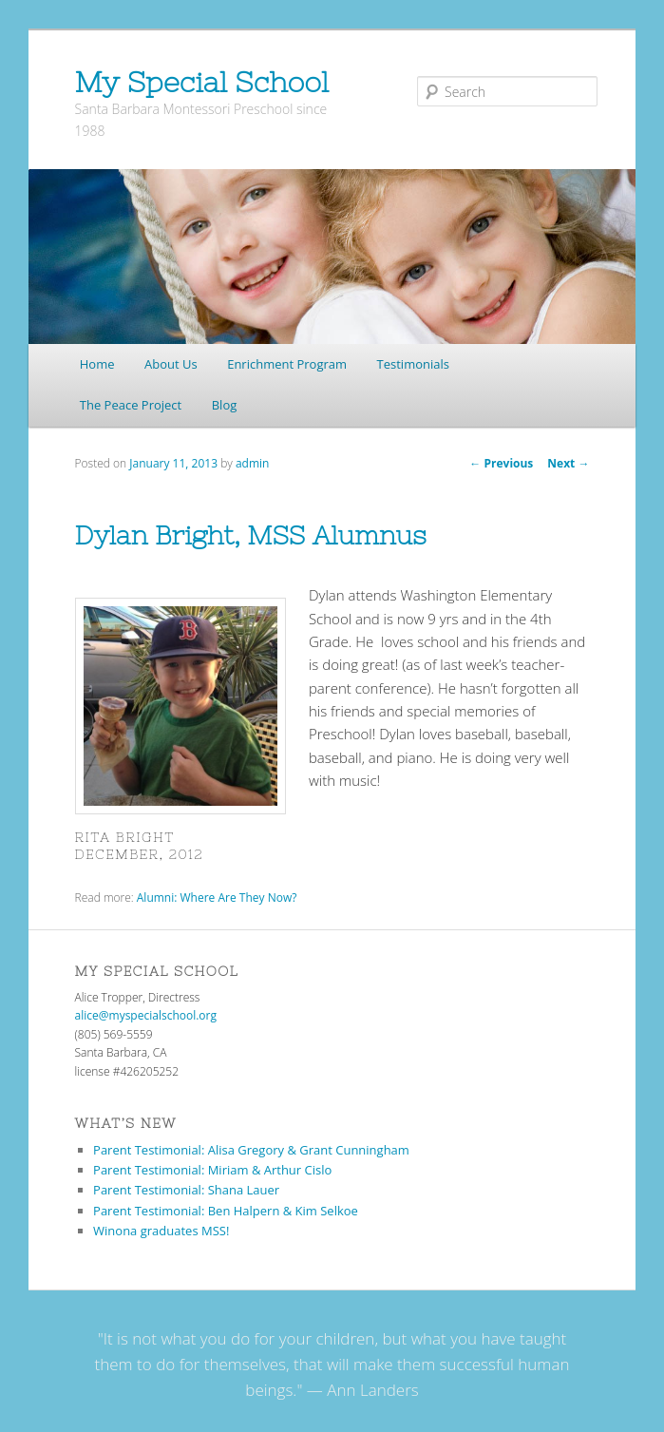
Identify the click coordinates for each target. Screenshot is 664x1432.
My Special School (202, 82)
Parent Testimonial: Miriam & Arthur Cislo (212, 1169)
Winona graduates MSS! (161, 1230)
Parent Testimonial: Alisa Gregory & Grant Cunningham (251, 1149)
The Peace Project (130, 404)
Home (97, 363)
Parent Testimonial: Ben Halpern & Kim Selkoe (225, 1210)
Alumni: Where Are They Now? (217, 897)
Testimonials (413, 363)
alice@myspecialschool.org (146, 1015)
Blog (224, 404)
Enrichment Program (287, 363)
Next (568, 463)
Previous (501, 463)
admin (253, 463)
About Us (171, 363)
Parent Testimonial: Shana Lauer (186, 1189)
